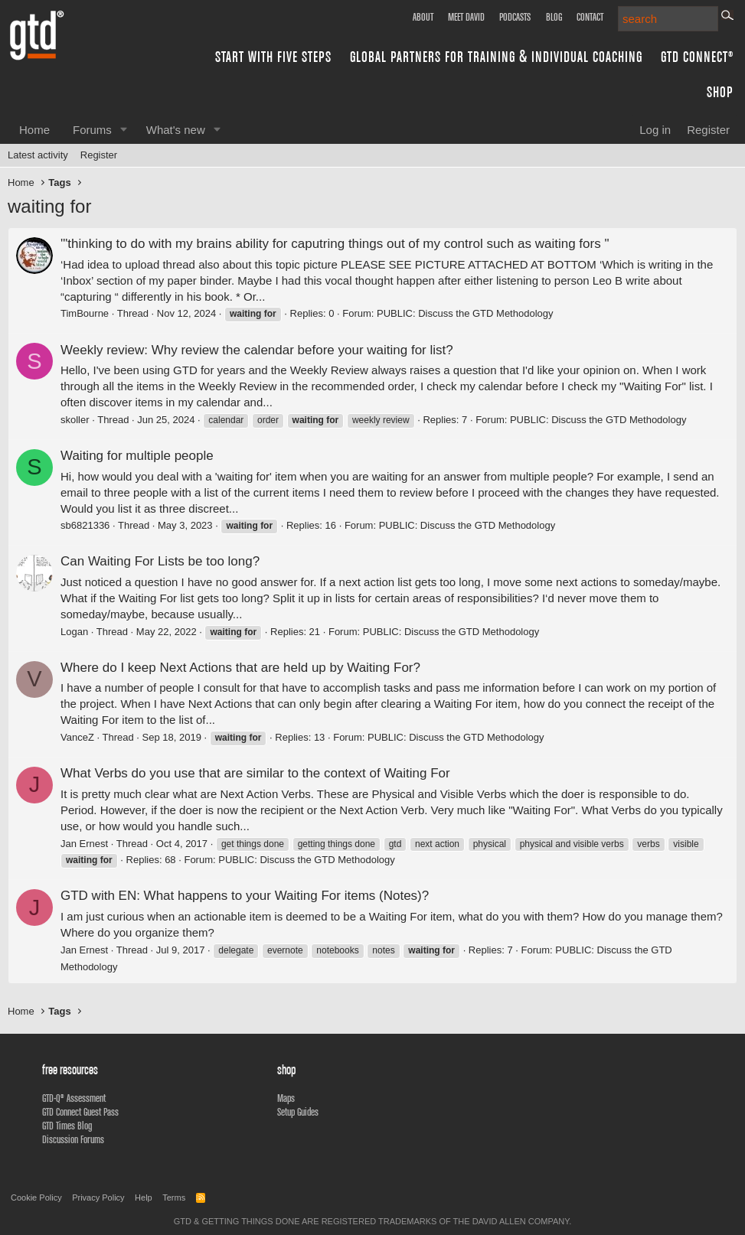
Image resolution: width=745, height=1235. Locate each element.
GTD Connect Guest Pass (80, 1112)
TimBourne (84, 313)
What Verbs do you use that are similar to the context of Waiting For (255, 773)
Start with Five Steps (273, 56)
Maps (286, 1098)
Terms (173, 1197)
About (423, 17)
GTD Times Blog (67, 1125)
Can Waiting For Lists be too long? (160, 561)
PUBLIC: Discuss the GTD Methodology (465, 313)
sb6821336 (84, 525)
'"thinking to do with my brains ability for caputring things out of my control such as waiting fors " (334, 243)
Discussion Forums (73, 1139)
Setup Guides (298, 1112)
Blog (554, 17)
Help (143, 1197)
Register (98, 155)
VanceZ (77, 737)
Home (34, 129)
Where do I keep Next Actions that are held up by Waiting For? (240, 667)
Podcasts (515, 17)
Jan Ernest (84, 843)
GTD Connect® (697, 56)
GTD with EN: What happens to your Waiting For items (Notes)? (244, 895)
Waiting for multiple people (137, 455)
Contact (590, 17)
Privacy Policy (98, 1197)
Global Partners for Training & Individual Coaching (496, 56)
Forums (92, 129)
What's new (175, 129)
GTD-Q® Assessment (74, 1098)
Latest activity (38, 155)
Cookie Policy (36, 1197)
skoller (75, 419)
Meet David (466, 17)
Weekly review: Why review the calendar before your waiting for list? (256, 350)
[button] (124, 130)
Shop (720, 91)
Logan (74, 631)
